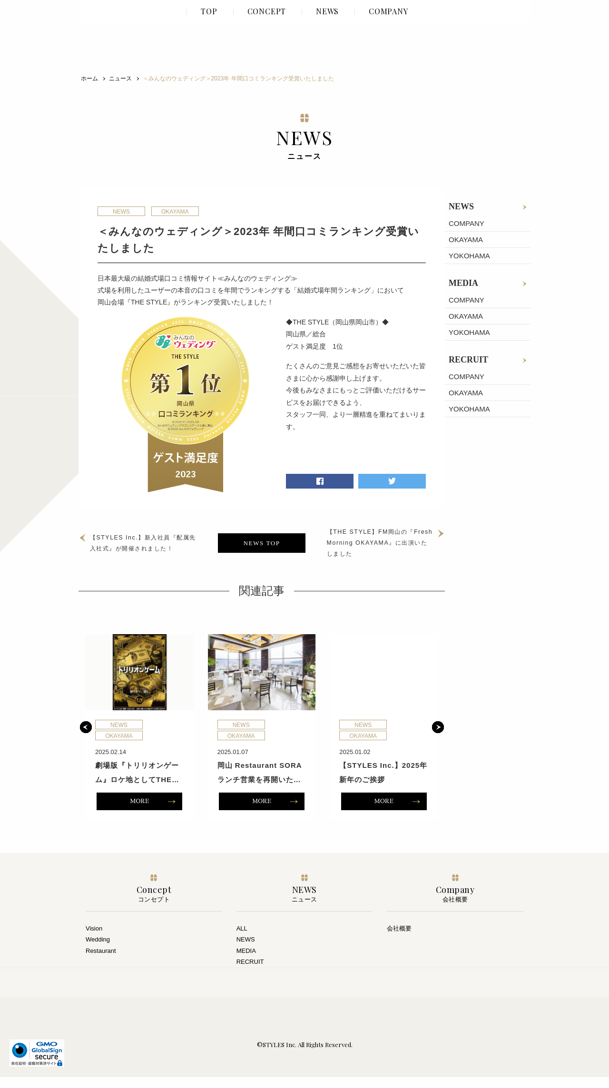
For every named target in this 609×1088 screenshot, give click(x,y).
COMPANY (466, 223)
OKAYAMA (466, 239)
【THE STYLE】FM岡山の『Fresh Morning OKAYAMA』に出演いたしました (372, 548)
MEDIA (463, 283)
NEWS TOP (261, 548)
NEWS (461, 206)
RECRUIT (468, 359)
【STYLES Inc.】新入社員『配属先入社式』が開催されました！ (147, 548)
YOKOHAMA (469, 256)
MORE (139, 812)
